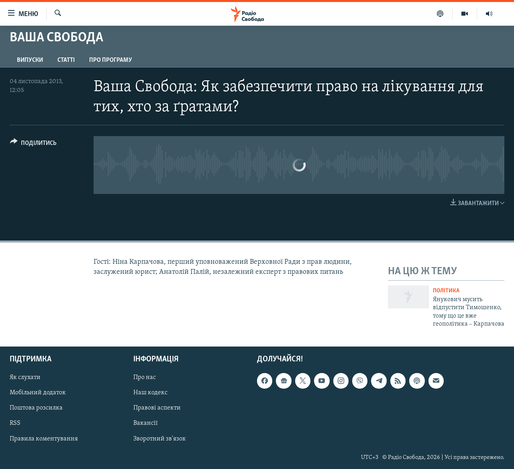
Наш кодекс (150, 393)
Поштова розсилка (36, 408)
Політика (446, 291)
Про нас (144, 378)
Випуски (30, 60)
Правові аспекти (157, 408)
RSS (15, 423)
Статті (66, 60)
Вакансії (145, 423)
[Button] (33, 144)
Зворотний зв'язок (159, 439)
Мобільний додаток (38, 393)
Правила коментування (44, 439)
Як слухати (25, 378)
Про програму (110, 60)
